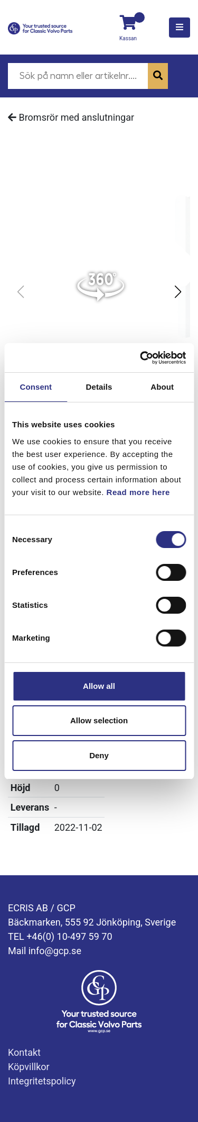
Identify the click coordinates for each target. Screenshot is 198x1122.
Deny (99, 755)
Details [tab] (99, 386)
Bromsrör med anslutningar (71, 117)
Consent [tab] (36, 386)
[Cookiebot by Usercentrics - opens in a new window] (141, 358)
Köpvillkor (29, 1066)
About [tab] (162, 386)
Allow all (99, 685)
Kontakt (24, 1052)
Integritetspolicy (42, 1081)
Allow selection (99, 720)
